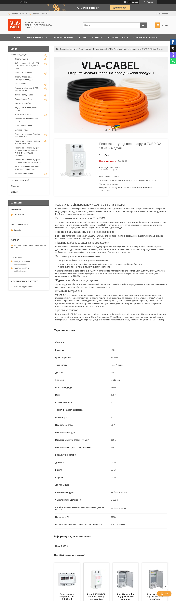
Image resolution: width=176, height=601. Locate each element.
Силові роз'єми (21, 130)
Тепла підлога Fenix (23, 99)
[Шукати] (143, 25)
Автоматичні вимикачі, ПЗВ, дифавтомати (27, 89)
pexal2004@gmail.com (23, 286)
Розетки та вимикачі (23, 73)
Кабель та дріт (21, 59)
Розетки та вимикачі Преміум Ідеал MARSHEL (27, 135)
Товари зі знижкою (62, 37)
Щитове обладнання (24, 95)
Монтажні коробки (23, 103)
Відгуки (14, 192)
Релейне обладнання (24, 173)
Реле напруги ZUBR (102, 49)
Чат (164, 593)
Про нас (82, 37)
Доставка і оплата (117, 37)
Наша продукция (19, 55)
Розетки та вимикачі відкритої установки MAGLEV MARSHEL (28, 161)
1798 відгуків (133, 2)
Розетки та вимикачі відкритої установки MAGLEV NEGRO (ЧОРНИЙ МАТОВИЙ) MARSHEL (28, 152)
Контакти (97, 37)
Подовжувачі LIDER (23, 125)
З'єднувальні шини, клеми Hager (26, 108)
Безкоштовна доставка (109, 176)
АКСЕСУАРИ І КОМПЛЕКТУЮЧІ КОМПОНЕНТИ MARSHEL (28, 168)
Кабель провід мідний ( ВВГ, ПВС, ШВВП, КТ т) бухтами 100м (27, 65)
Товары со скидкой (20, 180)
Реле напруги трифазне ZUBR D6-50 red (67, 596)
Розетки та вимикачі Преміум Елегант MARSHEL (27, 142)
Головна (15, 37)
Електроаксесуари (23, 114)
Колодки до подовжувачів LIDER (26, 120)
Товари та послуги (68, 49)
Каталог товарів (34, 37)
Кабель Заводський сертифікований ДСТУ (24, 78)
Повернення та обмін (145, 37)
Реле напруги (85, 49)
